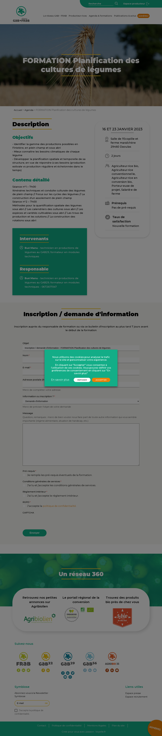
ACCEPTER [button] (101, 380)
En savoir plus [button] (60, 379)
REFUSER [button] (82, 380)
